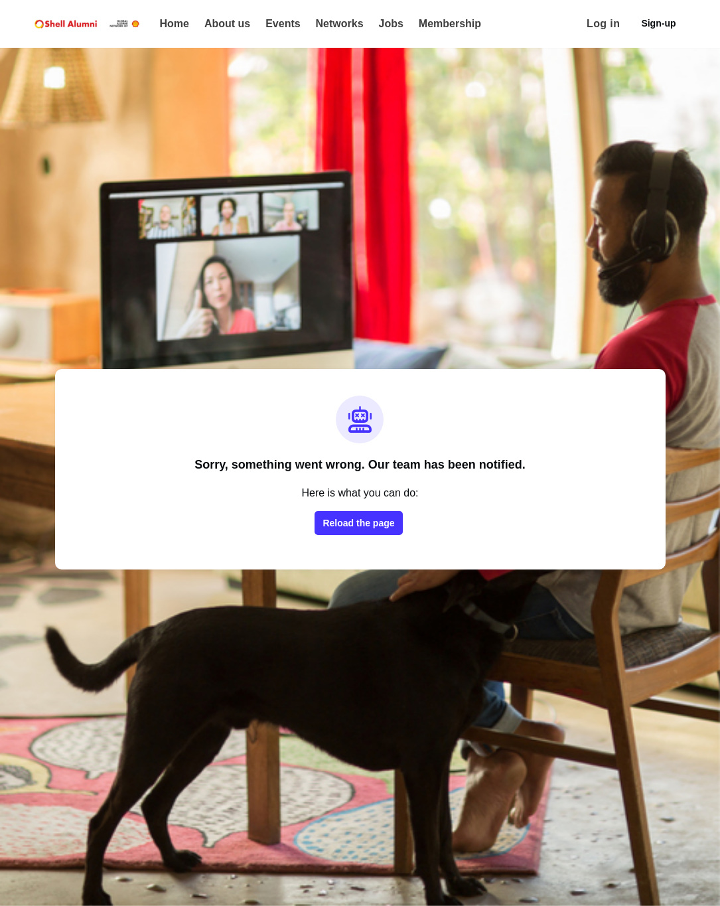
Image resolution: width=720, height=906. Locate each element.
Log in (603, 23)
